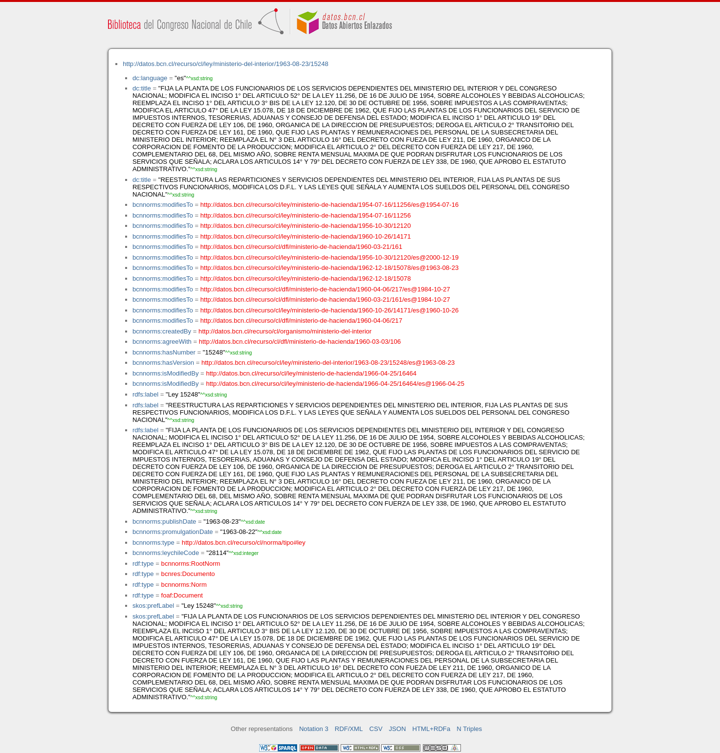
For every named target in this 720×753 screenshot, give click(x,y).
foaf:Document (182, 595)
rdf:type (143, 563)
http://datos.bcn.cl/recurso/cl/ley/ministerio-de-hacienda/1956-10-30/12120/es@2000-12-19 (329, 257)
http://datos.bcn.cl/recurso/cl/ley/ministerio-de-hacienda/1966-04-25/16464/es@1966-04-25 (335, 383)
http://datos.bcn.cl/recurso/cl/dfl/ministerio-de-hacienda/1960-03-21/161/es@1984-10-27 (325, 299)
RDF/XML (349, 728)
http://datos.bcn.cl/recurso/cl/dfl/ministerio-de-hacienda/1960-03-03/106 (300, 341)
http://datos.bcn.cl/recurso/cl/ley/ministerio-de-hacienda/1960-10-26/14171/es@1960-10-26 (329, 310)
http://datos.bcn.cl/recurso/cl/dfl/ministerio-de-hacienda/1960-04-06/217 (301, 320)
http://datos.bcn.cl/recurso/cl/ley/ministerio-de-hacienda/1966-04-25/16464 (311, 373)
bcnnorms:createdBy (161, 331)
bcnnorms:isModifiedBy (165, 373)
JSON (397, 728)
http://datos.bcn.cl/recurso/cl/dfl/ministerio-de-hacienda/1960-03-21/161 (301, 246)
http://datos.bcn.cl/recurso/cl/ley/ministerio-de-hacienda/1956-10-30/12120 (305, 225)
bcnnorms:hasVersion (163, 362)
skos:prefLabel (153, 605)
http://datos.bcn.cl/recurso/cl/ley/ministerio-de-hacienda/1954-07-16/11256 (305, 215)
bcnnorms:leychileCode (165, 552)
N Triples (469, 728)
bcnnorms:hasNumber (164, 352)
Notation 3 (313, 728)
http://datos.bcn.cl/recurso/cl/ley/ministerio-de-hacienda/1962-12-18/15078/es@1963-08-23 (329, 267)
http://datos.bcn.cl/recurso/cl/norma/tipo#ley (243, 542)
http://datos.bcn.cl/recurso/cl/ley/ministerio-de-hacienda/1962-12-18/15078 (305, 278)
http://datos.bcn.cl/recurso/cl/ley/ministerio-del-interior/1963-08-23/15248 (225, 63)
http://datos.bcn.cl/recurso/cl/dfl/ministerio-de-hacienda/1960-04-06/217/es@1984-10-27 (325, 289)
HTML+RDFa (432, 728)
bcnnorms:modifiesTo (162, 204)
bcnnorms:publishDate (164, 521)
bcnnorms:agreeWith (162, 341)
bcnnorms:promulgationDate (172, 531)
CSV (375, 728)
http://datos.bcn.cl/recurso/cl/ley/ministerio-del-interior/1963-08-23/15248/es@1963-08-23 (328, 362)
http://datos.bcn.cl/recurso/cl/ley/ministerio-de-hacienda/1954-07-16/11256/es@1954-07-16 (329, 204)
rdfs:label (145, 394)
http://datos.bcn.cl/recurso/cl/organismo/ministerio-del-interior (284, 331)
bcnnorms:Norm (184, 584)
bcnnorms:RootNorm (190, 563)
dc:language (149, 78)
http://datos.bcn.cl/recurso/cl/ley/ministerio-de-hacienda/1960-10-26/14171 (305, 236)
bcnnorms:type (153, 542)
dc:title (141, 88)
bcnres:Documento (188, 573)
